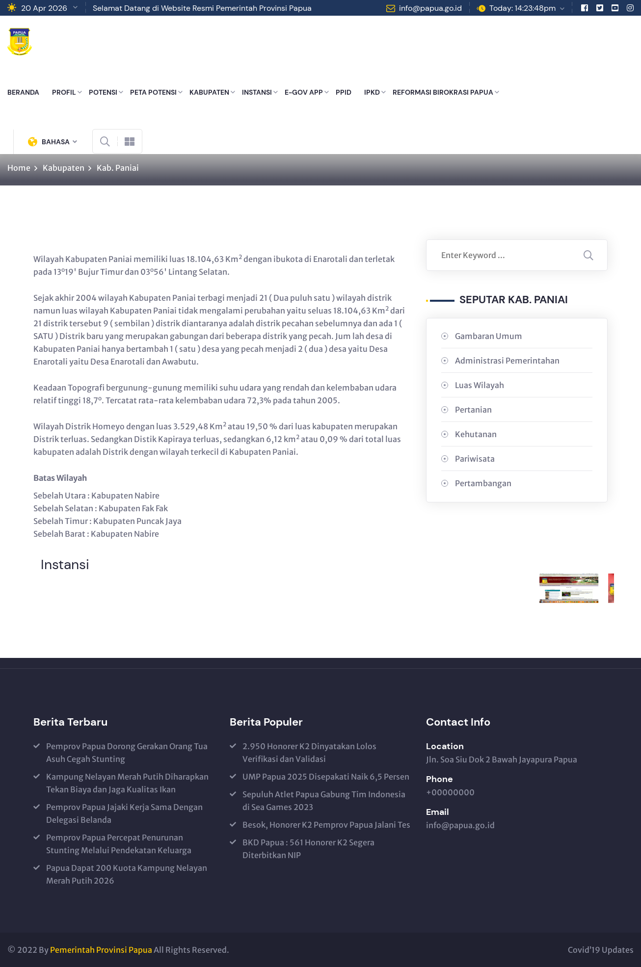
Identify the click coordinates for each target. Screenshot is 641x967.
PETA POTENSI (153, 92)
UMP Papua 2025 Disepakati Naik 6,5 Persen (325, 777)
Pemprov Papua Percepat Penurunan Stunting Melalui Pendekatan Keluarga (118, 844)
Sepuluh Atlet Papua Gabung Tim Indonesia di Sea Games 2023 (323, 800)
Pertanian (473, 410)
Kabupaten (63, 168)
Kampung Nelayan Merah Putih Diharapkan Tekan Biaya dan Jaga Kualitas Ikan (127, 783)
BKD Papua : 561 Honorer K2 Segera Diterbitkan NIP (308, 848)
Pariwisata (475, 459)
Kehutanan (476, 434)
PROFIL (64, 92)
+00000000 (450, 792)
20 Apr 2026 (44, 8)
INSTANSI (257, 92)
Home (18, 168)
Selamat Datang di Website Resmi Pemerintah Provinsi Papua (202, 8)
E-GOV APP (304, 92)
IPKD (372, 92)
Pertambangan (483, 483)
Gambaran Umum (488, 336)
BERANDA (23, 92)
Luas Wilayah (479, 385)
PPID (343, 92)
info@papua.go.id (430, 8)
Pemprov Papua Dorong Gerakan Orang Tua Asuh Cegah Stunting (127, 752)
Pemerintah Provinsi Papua (101, 950)
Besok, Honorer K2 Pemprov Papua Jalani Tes (326, 825)
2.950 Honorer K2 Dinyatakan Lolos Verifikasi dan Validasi (309, 752)
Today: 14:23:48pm (522, 8)
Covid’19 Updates (601, 950)
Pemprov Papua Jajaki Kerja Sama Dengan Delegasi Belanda (124, 813)
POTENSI (103, 92)
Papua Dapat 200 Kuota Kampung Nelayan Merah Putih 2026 (126, 874)
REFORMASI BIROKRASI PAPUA (443, 92)
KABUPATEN (209, 92)
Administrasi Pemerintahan (507, 361)
